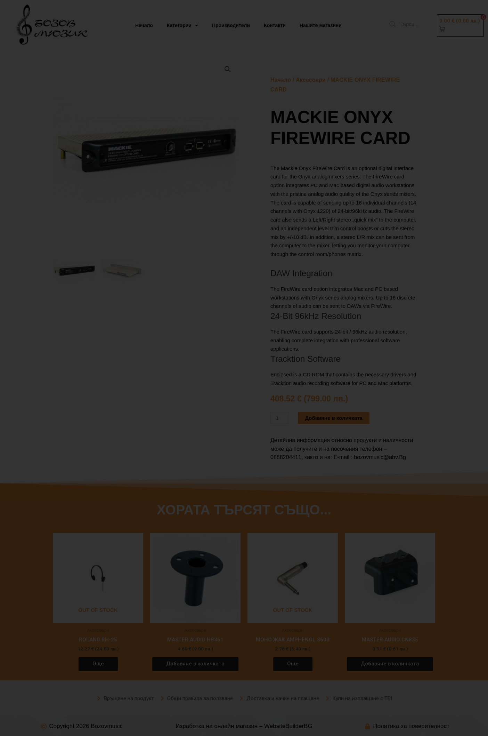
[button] (460, 25)
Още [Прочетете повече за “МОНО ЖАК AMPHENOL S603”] (293, 664)
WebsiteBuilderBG (288, 726)
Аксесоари (311, 80)
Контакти (275, 25)
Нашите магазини (321, 25)
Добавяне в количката (333, 418)
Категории (182, 25)
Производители (231, 25)
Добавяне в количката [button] (195, 664)
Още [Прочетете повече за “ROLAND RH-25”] (98, 664)
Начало (144, 25)
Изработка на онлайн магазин (217, 726)
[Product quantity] (279, 418)
